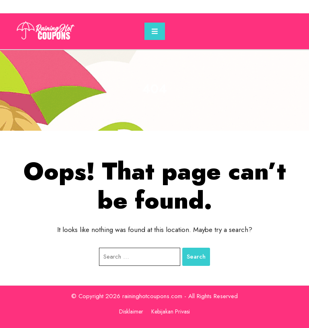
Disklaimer (131, 311)
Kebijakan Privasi (170, 311)
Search (196, 256)
